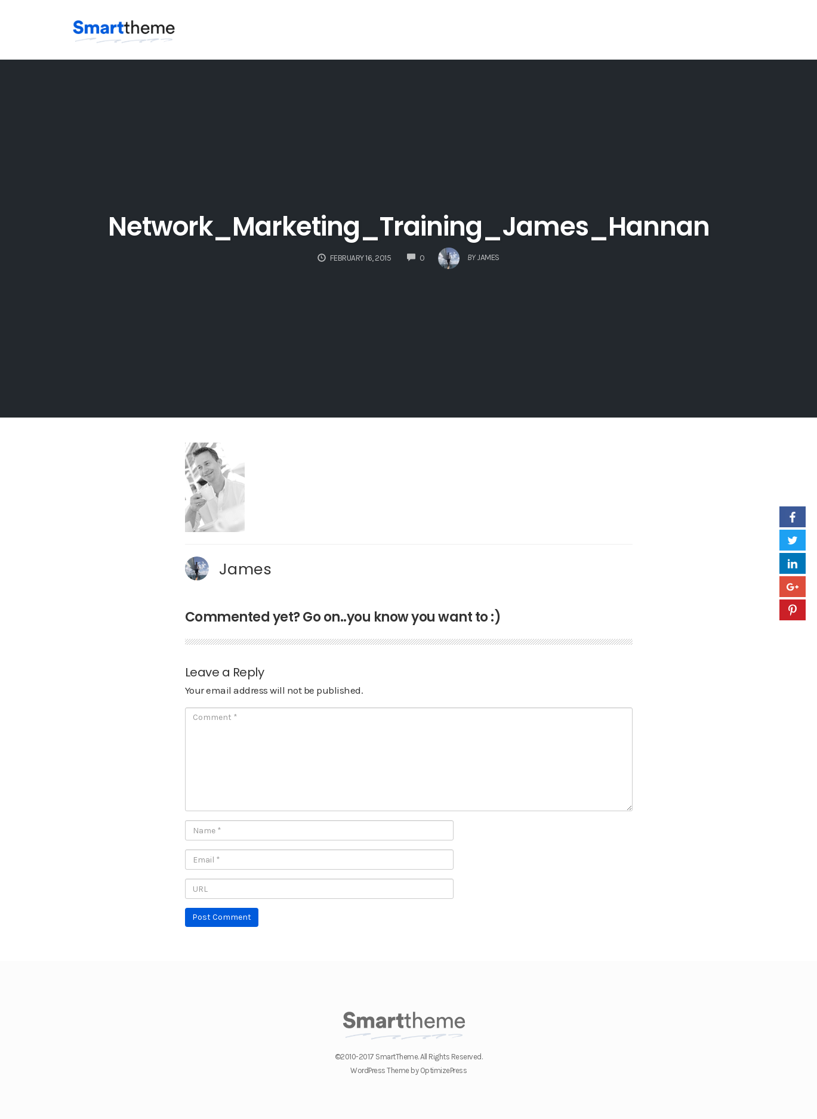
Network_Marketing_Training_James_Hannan (408, 226)
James (245, 569)
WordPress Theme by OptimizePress (408, 1070)
